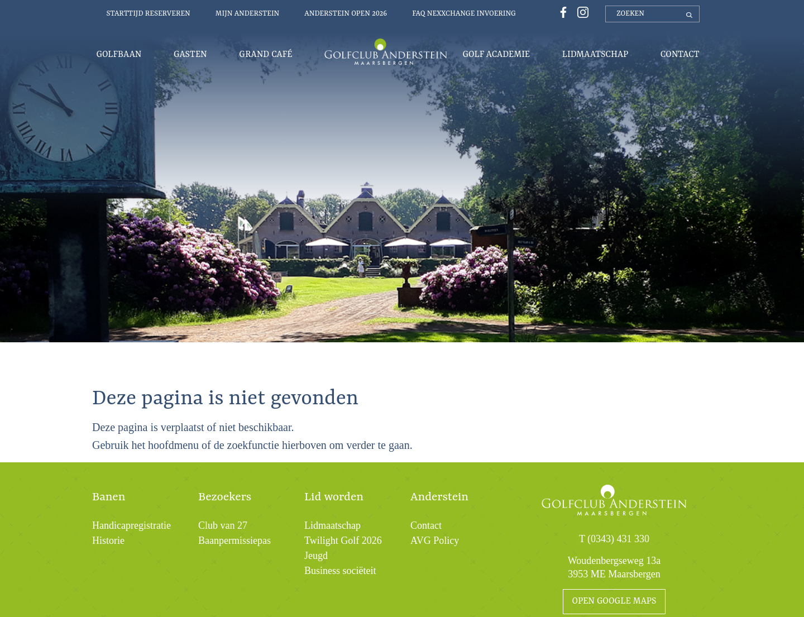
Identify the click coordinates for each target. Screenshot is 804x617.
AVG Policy (434, 540)
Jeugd (316, 555)
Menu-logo (385, 51)
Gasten (190, 55)
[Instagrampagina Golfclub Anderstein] (580, 11)
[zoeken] (652, 14)
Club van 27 (222, 525)
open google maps (614, 601)
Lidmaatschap (595, 55)
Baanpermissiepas (234, 540)
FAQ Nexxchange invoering (463, 13)
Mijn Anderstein (248, 13)
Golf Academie (496, 55)
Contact (680, 55)
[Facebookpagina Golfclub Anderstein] (561, 11)
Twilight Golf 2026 (343, 540)
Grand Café (265, 55)
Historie (108, 540)
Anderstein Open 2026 (345, 13)
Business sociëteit (340, 570)
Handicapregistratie (131, 525)
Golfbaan (119, 55)
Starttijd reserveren (148, 13)
